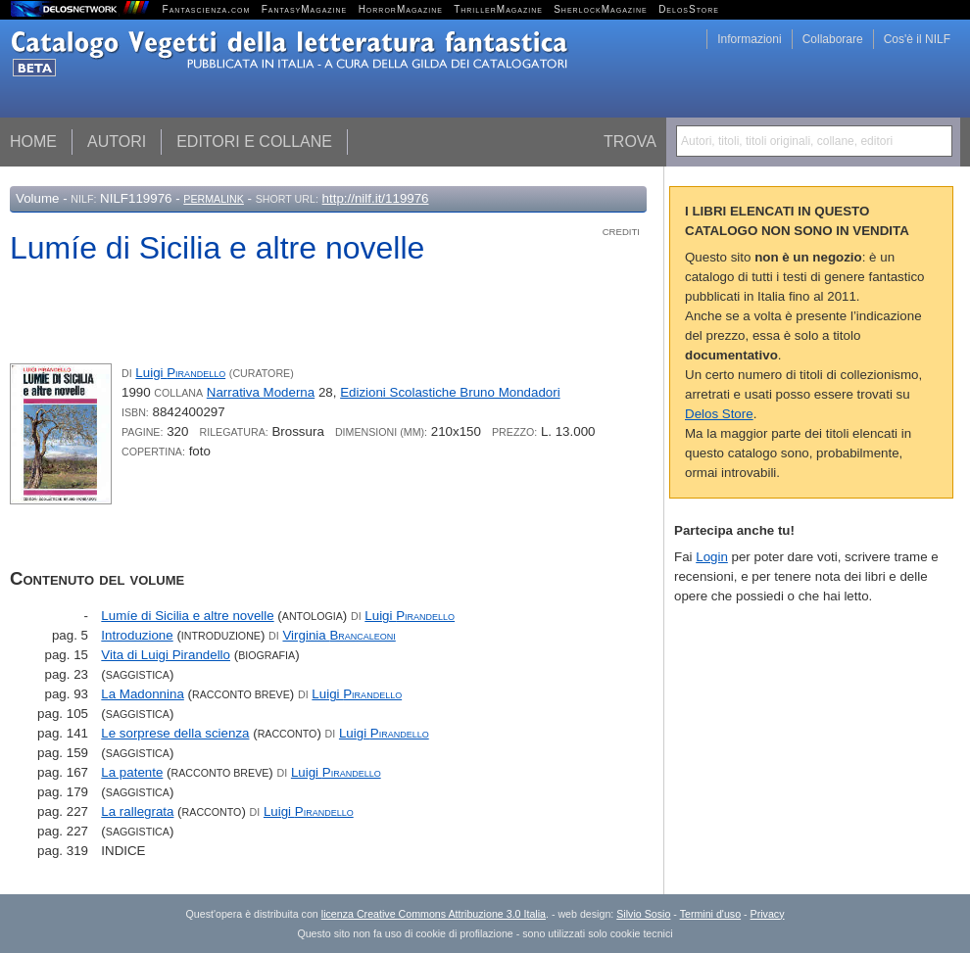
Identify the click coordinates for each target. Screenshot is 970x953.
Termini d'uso (710, 914)
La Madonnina (142, 694)
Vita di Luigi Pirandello (165, 654)
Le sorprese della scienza (175, 733)
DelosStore (688, 9)
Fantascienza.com (207, 9)
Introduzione (136, 635)
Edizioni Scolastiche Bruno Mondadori (449, 392)
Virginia (338, 635)
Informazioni (749, 39)
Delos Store (719, 413)
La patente (132, 772)
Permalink (213, 199)
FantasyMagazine (305, 9)
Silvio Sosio (643, 914)
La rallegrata (137, 811)
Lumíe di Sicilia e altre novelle (187, 615)
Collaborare (832, 39)
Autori (116, 141)
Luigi (180, 372)
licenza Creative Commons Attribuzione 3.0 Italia (433, 914)
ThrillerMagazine (498, 9)
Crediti (621, 231)
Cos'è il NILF (917, 39)
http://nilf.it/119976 (375, 198)
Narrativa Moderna (261, 392)
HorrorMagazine (401, 9)
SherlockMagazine (601, 9)
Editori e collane (254, 141)
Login (712, 556)
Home (33, 141)
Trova (630, 141)
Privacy (768, 914)
